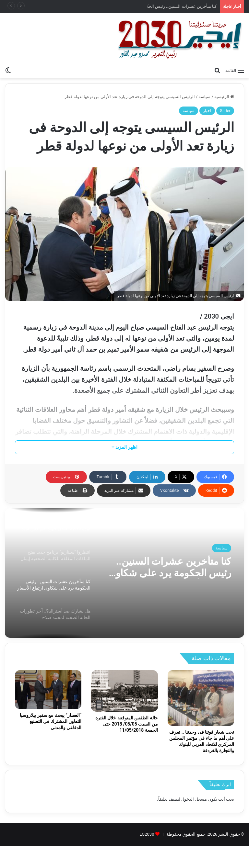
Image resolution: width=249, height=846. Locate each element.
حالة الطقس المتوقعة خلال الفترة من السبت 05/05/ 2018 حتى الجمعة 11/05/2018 (126, 724)
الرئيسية (224, 96)
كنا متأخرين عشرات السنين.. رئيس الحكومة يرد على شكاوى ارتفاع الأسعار (169, 567)
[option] (124, 573)
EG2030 (146, 834)
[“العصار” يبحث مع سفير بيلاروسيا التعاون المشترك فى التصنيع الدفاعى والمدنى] (48, 689)
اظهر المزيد (124, 447)
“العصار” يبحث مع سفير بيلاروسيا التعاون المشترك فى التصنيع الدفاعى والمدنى (50, 721)
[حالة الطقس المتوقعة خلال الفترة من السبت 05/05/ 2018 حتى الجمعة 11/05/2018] (124, 691)
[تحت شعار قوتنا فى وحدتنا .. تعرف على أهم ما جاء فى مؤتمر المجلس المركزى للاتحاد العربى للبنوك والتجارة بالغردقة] (201, 698)
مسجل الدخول (194, 799)
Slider (225, 110)
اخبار (207, 110)
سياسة (204, 96)
